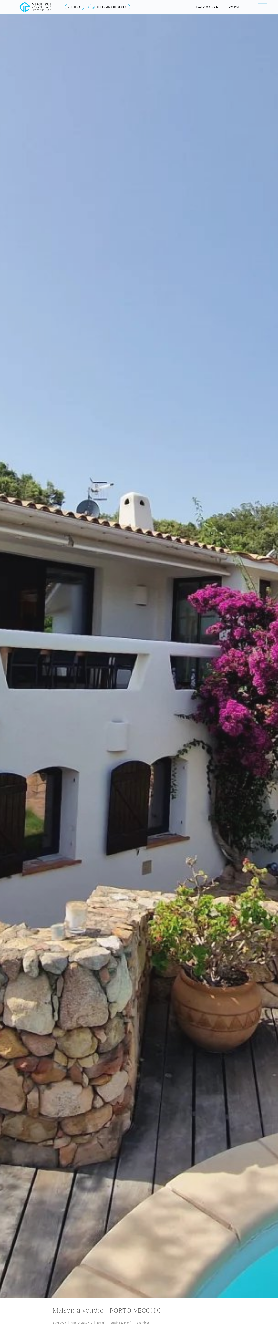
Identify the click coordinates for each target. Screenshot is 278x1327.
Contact (231, 6)
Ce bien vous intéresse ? (109, 6)
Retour (74, 6)
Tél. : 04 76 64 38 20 (205, 6)
